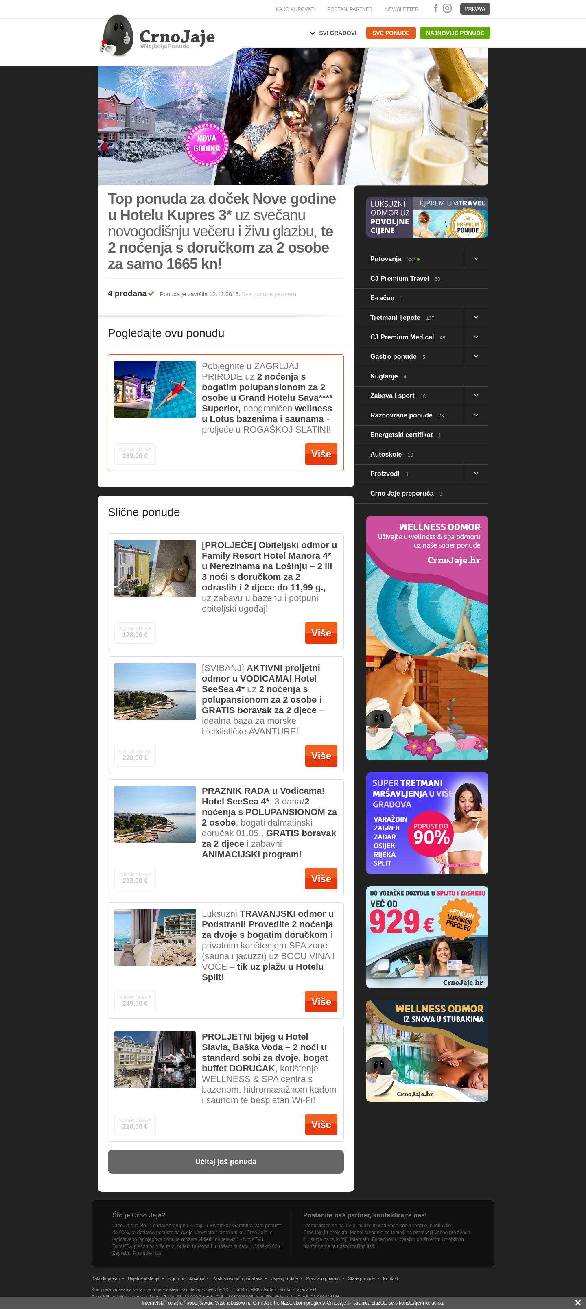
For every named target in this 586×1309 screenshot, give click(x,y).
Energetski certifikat (405, 434)
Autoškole (391, 454)
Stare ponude (361, 1278)
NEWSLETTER (402, 9)
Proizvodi (389, 473)
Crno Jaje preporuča (406, 493)
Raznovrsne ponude (407, 415)
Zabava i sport (398, 395)
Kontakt (390, 1278)
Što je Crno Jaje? (139, 1215)
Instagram (447, 8)
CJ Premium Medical (407, 337)
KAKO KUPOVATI (295, 9)
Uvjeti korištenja (144, 1278)
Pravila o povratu (323, 1278)
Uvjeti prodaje (284, 1278)
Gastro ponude (397, 356)
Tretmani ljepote (402, 317)
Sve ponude (391, 33)
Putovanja (392, 259)
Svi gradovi (337, 33)
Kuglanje (388, 376)
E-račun (386, 298)
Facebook (434, 8)
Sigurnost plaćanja (186, 1278)
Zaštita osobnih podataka (237, 1278)
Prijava (475, 9)
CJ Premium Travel (405, 278)
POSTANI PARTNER (349, 9)
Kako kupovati (106, 1278)
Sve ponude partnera (269, 294)
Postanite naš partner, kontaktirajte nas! (365, 1215)
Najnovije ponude (455, 33)
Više (321, 453)
